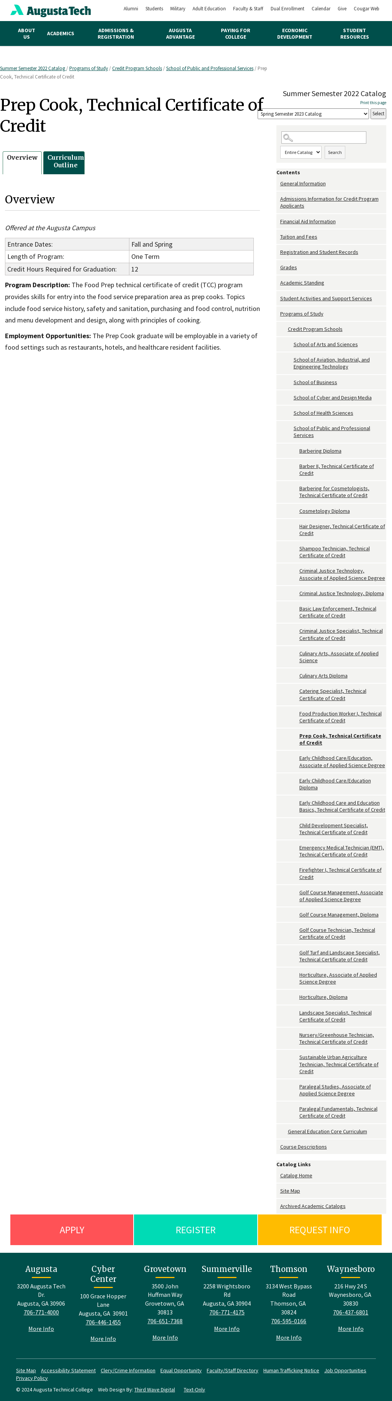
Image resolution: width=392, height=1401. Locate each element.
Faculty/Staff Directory (232, 1370)
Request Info (319, 1229)
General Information (303, 183)
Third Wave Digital (154, 1389)
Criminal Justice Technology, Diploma (341, 593)
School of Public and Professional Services (209, 68)
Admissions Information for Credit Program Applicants (329, 202)
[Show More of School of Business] (290, 382)
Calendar (321, 8)
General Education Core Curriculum (327, 1131)
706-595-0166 (288, 1321)
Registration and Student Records (319, 252)
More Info (41, 1328)
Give (342, 8)
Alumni (131, 8)
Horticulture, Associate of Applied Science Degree (338, 978)
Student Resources (354, 33)
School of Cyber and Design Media (333, 397)
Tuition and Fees (298, 236)
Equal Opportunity (181, 1370)
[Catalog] (313, 113)
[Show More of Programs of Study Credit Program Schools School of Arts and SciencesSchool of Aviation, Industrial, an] (278, 314)
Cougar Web (366, 8)
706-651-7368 (165, 1321)
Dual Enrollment (287, 8)
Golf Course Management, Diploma (339, 914)
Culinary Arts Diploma (323, 675)
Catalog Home (296, 1175)
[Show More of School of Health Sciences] (290, 413)
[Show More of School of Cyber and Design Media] (290, 397)
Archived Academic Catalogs (313, 1206)
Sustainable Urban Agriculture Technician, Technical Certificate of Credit (339, 1064)
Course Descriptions (303, 1146)
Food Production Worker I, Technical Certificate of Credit (340, 717)
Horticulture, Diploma (323, 996)
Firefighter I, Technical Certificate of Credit (340, 873)
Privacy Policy (32, 1378)
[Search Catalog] (323, 137)
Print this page (373, 102)
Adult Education (209, 8)
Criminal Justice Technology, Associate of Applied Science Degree (342, 574)
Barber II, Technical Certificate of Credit (336, 469)
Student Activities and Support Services (326, 298)
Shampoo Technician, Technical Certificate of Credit (334, 552)
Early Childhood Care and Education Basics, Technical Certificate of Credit (342, 806)
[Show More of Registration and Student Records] (278, 252)
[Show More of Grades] (278, 267)
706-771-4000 (41, 1312)
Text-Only (194, 1389)
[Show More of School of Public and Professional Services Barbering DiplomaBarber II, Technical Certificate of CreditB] (290, 428)
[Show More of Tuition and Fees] (278, 237)
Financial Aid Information (308, 221)
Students (154, 8)
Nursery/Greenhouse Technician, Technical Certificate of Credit (336, 1038)
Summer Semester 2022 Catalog (33, 68)
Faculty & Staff (248, 8)
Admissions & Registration (116, 33)
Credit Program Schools (137, 68)
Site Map (290, 1190)
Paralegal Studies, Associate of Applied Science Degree (335, 1090)
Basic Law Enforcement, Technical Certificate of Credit (337, 612)
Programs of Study (88, 68)
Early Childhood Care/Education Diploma (335, 784)
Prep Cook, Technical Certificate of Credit (340, 739)
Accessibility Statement (68, 1370)
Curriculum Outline (65, 161)
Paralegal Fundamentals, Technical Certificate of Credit (338, 1112)
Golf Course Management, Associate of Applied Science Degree (341, 896)
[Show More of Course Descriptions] (278, 1147)
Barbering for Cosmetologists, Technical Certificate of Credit (334, 492)
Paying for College (235, 33)
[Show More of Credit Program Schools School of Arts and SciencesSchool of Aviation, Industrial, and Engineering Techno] (284, 329)
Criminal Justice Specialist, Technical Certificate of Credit (341, 634)
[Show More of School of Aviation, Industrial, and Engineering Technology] (290, 360)
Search (335, 152)
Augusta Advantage (180, 33)
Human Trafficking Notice (291, 1370)
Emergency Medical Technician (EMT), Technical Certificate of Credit (341, 851)
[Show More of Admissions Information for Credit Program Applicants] (278, 199)
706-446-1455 (103, 1322)
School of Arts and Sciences (326, 344)
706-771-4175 (227, 1312)
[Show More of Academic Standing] (278, 283)
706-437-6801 (350, 1312)
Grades (288, 267)
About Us (26, 33)
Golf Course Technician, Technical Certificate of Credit (337, 933)
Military (177, 8)
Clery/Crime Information (128, 1370)
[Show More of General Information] (278, 183)
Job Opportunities (345, 1370)
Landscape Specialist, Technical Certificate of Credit (335, 1016)
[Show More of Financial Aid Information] (278, 221)
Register (196, 1229)
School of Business (315, 382)
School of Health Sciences (323, 412)
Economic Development (294, 33)
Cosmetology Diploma (324, 510)
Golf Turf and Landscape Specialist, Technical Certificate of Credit (339, 956)
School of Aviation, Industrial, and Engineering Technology (332, 363)
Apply (72, 1229)
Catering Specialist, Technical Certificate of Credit (332, 694)
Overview (22, 157)
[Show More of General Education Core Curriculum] (284, 1131)
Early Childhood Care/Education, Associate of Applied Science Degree (342, 761)
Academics (60, 33)
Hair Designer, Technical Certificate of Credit (342, 530)
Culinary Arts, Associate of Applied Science (339, 657)
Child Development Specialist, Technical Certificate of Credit (333, 829)
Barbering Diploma (320, 450)
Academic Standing (302, 282)
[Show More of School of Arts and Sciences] (290, 344)
